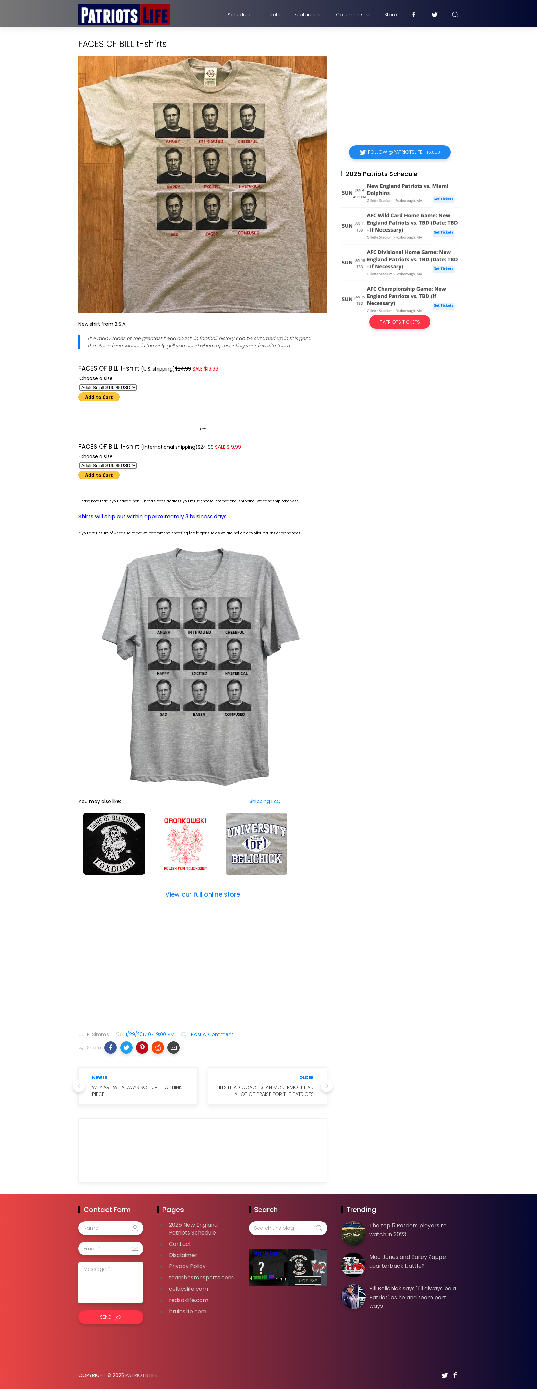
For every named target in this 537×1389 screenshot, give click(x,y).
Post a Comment (211, 1034)
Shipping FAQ (265, 801)
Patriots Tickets (400, 321)
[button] (110, 1047)
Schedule (239, 14)
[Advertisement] (202, 971)
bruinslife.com (188, 1311)
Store (390, 14)
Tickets (272, 14)
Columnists (353, 14)
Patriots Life (141, 1375)
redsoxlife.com (188, 1300)
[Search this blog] (288, 1228)
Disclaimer (183, 1255)
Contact (180, 1244)
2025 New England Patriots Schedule (193, 1229)
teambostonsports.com (201, 1277)
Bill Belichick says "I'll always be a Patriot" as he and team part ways (412, 1297)
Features (308, 14)
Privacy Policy (187, 1266)
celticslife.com (188, 1289)
